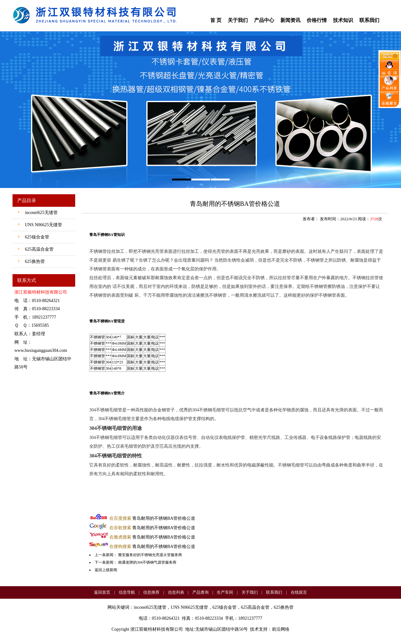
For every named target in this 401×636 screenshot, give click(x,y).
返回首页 (102, 592)
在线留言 (299, 592)
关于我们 (238, 20)
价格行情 (317, 20)
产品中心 (264, 20)
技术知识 (343, 20)
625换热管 (34, 261)
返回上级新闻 (106, 570)
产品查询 (200, 592)
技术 (254, 629)
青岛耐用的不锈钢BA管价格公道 (152, 518)
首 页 (215, 20)
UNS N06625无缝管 (43, 224)
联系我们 (369, 20)
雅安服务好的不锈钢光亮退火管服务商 (150, 555)
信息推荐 (151, 592)
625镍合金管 (36, 237)
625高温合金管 (39, 249)
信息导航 (127, 592)
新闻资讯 (290, 20)
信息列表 (176, 592)
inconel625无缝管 (41, 212)
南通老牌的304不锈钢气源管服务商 (147, 562)
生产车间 (225, 592)
